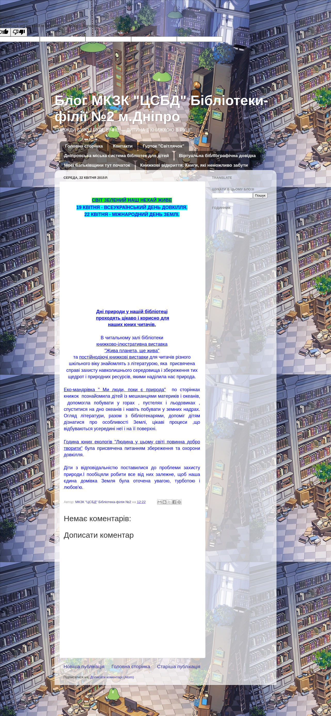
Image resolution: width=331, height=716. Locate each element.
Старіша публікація (178, 666)
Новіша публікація (84, 666)
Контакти (122, 146)
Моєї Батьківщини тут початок (97, 165)
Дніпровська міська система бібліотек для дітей (116, 155)
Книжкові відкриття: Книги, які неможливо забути (194, 165)
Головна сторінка (84, 146)
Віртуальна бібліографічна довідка (217, 155)
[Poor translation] (19, 32)
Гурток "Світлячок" (163, 146)
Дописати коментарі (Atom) (112, 677)
